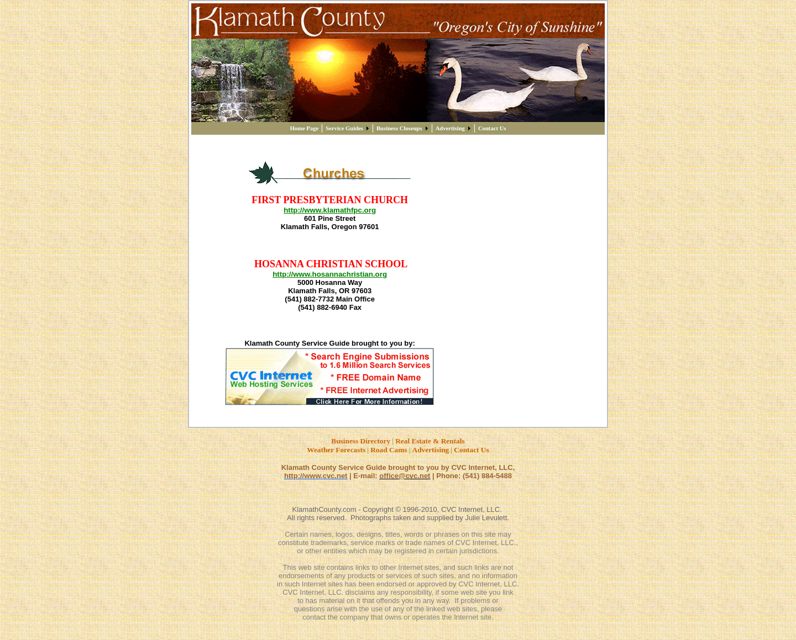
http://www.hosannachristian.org (330, 274)
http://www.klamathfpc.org (330, 210)
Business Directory (360, 441)
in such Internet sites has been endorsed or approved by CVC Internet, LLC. (398, 584)
